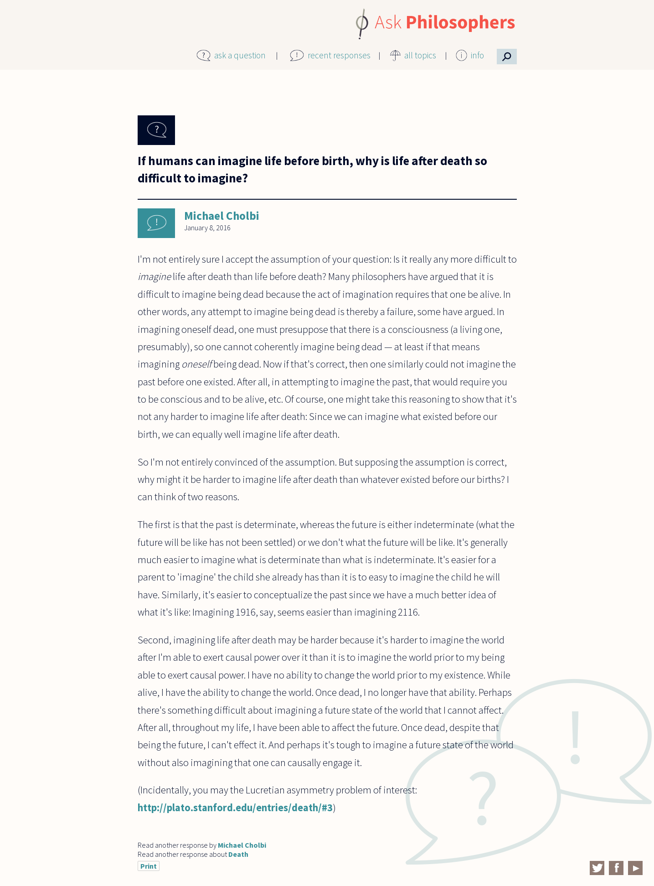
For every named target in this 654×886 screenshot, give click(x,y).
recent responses (339, 55)
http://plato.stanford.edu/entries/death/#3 (235, 807)
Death (238, 854)
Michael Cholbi (221, 215)
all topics (420, 55)
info (477, 55)
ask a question (240, 55)
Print (148, 865)
